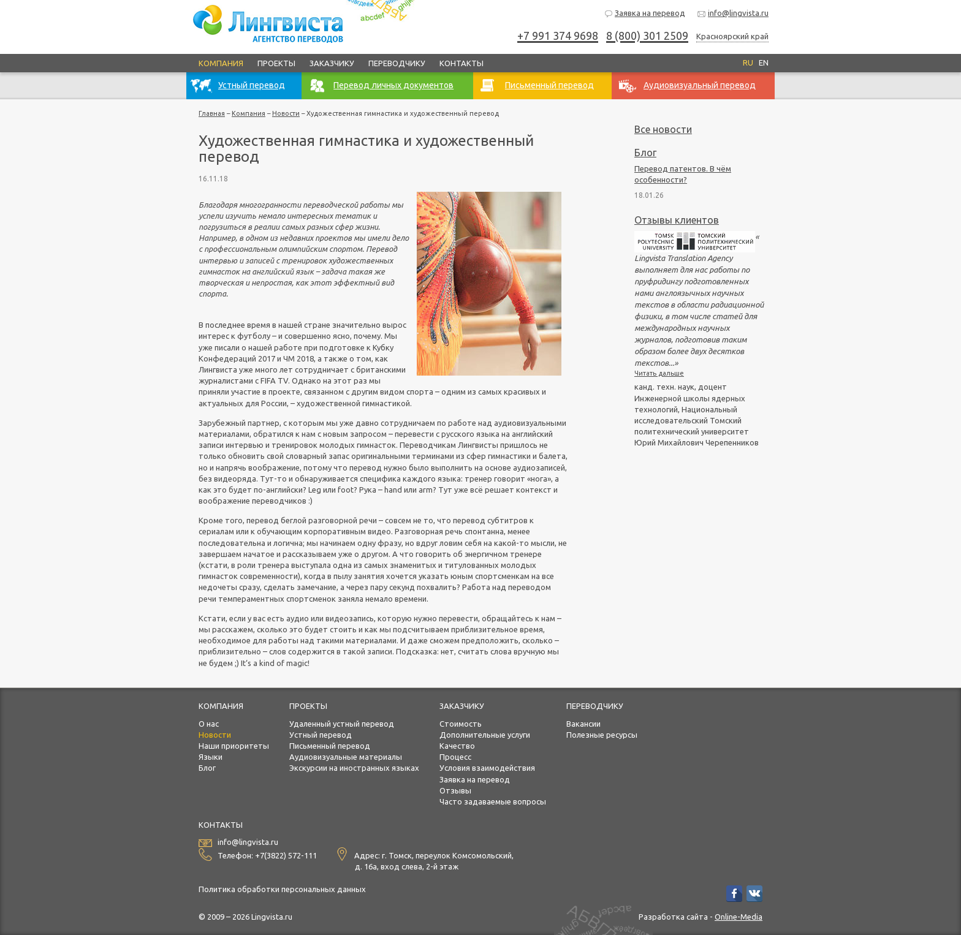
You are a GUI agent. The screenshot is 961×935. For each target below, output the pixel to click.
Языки (210, 756)
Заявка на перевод (644, 14)
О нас (209, 723)
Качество (457, 745)
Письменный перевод (329, 745)
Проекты (276, 63)
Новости (286, 113)
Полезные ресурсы (601, 734)
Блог (645, 152)
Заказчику (332, 63)
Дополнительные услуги (484, 734)
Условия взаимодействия (487, 767)
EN (764, 62)
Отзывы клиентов (676, 219)
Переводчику (396, 63)
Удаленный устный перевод (341, 723)
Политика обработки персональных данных (282, 889)
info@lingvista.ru (733, 14)
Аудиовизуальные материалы (345, 756)
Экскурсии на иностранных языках (354, 767)
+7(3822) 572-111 (286, 855)
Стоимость (460, 723)
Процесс (455, 756)
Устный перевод (320, 734)
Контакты (461, 63)
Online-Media (738, 916)
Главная (212, 113)
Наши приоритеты (234, 745)
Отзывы (455, 790)
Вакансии (583, 723)
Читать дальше (659, 373)
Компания (221, 63)
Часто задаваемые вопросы (492, 801)
